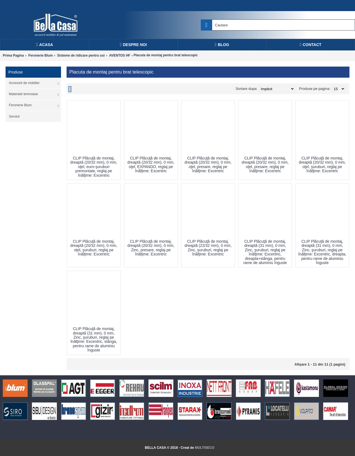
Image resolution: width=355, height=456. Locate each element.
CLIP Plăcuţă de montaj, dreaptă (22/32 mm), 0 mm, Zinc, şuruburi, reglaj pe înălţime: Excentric (208, 247)
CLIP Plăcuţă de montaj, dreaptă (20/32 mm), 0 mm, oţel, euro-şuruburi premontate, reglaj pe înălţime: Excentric (93, 167)
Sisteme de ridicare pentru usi (81, 55)
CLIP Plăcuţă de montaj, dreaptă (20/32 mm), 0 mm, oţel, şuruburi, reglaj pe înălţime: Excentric (322, 164)
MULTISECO (204, 448)
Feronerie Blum (40, 55)
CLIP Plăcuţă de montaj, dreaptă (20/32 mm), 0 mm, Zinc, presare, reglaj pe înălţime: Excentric (150, 247)
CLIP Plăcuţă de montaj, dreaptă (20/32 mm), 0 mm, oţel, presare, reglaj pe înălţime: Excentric (208, 164)
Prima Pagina (13, 55)
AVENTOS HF (119, 55)
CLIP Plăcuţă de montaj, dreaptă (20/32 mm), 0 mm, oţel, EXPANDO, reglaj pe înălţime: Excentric (150, 164)
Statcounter (177, 428)
